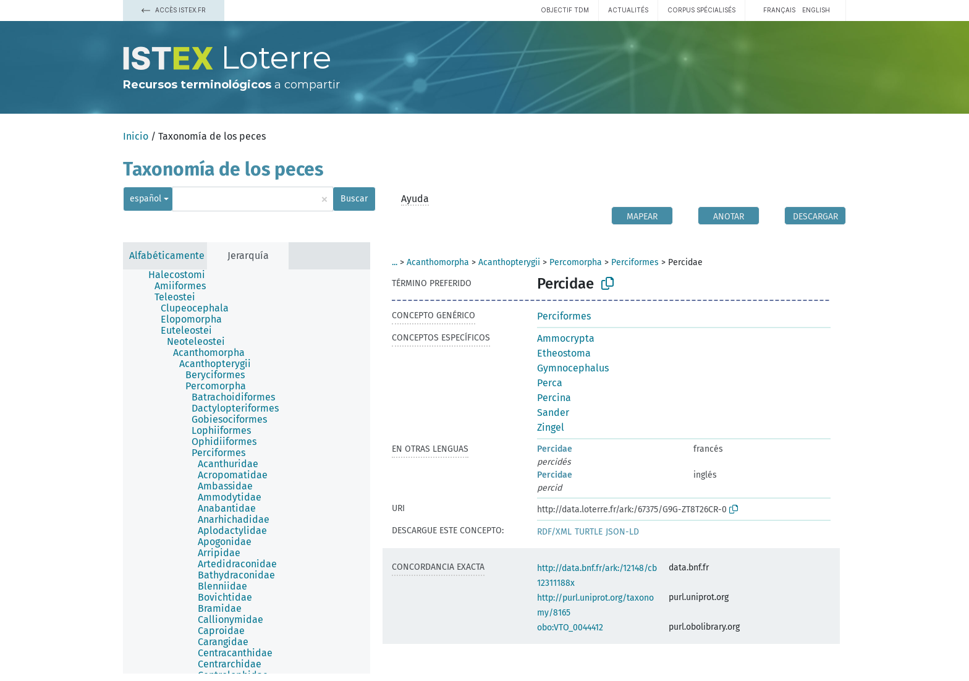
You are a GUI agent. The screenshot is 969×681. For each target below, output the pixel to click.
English (816, 10)
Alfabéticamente (167, 255)
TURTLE (589, 532)
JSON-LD (622, 532)
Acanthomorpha (438, 262)
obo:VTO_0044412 (570, 627)
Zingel (550, 427)
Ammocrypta (566, 338)
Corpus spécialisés (701, 10)
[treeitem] (182, 275)
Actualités (628, 10)
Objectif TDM (565, 10)
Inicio (135, 136)
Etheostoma (564, 353)
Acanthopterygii (509, 262)
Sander (553, 412)
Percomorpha (575, 262)
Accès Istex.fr (174, 10)
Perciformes (635, 262)
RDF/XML (554, 532)
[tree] (246, 471)
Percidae (554, 449)
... (394, 262)
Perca (549, 383)
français (779, 10)
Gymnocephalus (573, 368)
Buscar (354, 198)
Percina (554, 398)
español (145, 198)
